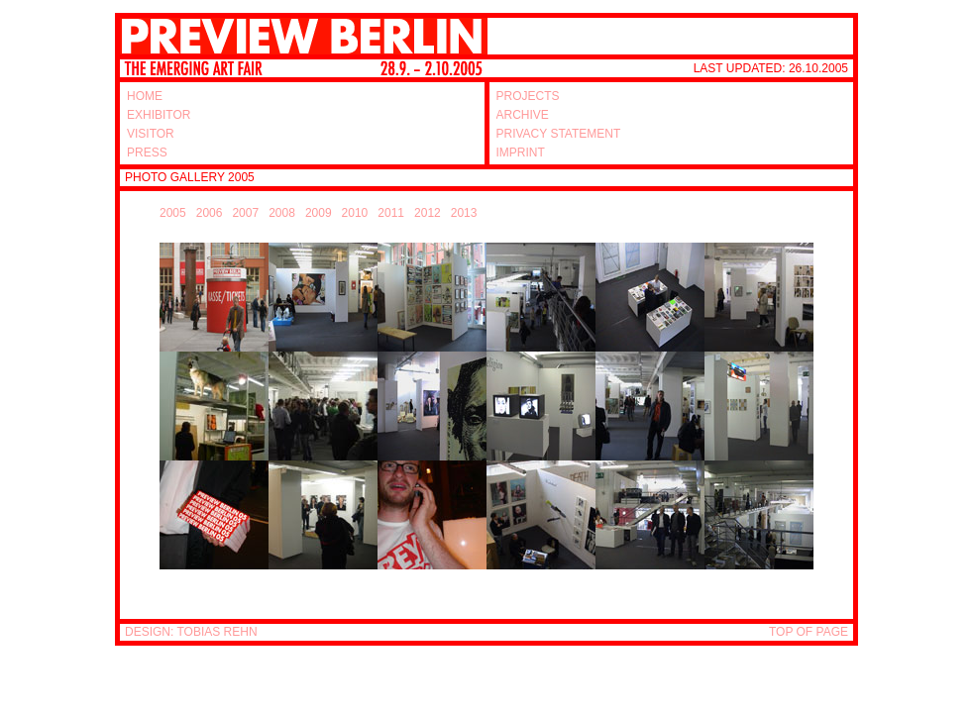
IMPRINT (520, 152)
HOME (144, 96)
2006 (209, 213)
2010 (355, 213)
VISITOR (150, 134)
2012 (427, 213)
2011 (391, 213)
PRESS (147, 152)
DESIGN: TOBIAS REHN (191, 632)
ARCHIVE (522, 115)
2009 (318, 213)
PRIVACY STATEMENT (558, 134)
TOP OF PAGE (808, 632)
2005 (173, 213)
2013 (464, 213)
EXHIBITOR (158, 115)
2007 (245, 213)
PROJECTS (528, 96)
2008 (282, 213)
